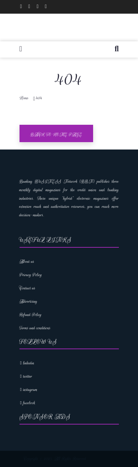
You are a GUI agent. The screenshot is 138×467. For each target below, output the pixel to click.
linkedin (27, 363)
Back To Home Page (56, 134)
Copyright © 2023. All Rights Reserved (55, 459)
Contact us (28, 288)
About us (27, 261)
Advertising (29, 301)
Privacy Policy (31, 275)
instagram (29, 390)
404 (39, 98)
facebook (28, 403)
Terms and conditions (35, 328)
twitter (26, 376)
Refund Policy (31, 315)
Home (24, 98)
